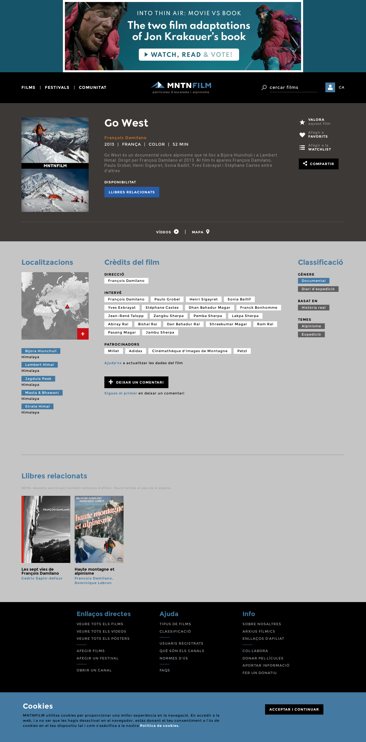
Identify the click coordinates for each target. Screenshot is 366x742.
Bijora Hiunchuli (41, 351)
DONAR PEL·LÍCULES (263, 658)
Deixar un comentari (136, 382)
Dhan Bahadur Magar (209, 307)
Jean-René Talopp (126, 316)
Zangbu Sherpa (169, 316)
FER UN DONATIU (259, 673)
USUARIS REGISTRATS (182, 643)
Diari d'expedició (318, 289)
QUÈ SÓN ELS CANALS (182, 651)
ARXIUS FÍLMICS (258, 631)
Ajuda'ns (113, 363)
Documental (314, 280)
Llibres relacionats (132, 192)
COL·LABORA (255, 651)
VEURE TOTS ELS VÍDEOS (101, 631)
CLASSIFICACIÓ (175, 631)
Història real (314, 307)
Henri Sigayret (204, 299)
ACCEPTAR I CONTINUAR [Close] (294, 709)
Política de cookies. (160, 725)
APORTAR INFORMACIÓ (266, 665)
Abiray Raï (118, 324)
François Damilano (125, 137)
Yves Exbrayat (122, 307)
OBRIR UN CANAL (94, 670)
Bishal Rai (147, 324)
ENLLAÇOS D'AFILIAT (263, 638)
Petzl (242, 351)
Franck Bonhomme (258, 307)
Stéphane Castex (162, 307)
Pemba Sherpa (208, 316)
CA (342, 87)
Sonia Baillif (239, 299)
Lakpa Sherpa (245, 316)
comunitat (93, 87)
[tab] (167, 231)
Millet (113, 351)
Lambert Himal (39, 364)
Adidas (135, 351)
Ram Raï (265, 324)
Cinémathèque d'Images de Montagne (190, 351)
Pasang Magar (122, 332)
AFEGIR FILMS (91, 651)
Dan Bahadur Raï (183, 324)
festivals (57, 87)
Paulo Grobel (167, 299)
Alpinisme (311, 326)
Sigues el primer (120, 393)
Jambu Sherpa (160, 332)
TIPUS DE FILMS (175, 624)
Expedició (311, 334)
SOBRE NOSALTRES (261, 624)
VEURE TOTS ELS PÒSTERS (103, 638)
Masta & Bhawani (42, 392)
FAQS (165, 670)
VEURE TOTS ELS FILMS (100, 624)
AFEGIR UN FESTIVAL (98, 658)
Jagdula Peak (38, 378)
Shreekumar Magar (228, 324)
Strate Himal (37, 406)
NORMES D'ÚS (174, 658)
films (28, 87)
